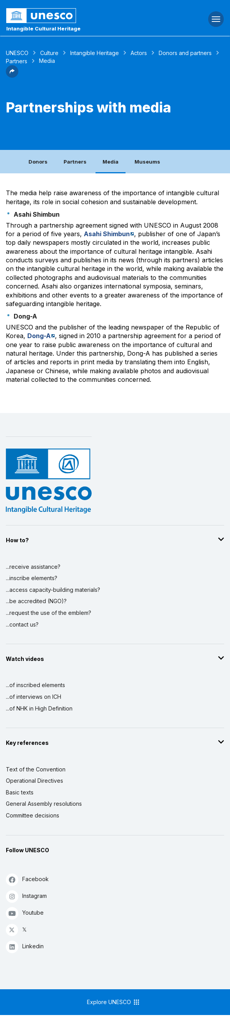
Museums (147, 161)
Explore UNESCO (113, 1002)
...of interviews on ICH (33, 696)
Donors (38, 161)
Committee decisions (32, 815)
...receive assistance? (33, 566)
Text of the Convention (35, 769)
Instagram (26, 896)
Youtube (25, 913)
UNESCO (17, 53)
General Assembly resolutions (44, 803)
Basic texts (20, 792)
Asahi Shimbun (107, 234)
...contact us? (22, 624)
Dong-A (39, 336)
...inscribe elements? (31, 578)
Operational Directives (34, 780)
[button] (12, 75)
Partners (16, 61)
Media (111, 161)
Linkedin (25, 946)
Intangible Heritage (94, 53)
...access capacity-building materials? (53, 589)
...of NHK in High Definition (39, 708)
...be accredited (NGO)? (36, 601)
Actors (139, 53)
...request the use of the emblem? (48, 612)
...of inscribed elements (35, 685)
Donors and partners (185, 53)
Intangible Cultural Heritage (43, 28)
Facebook (27, 879)
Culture (49, 53)
